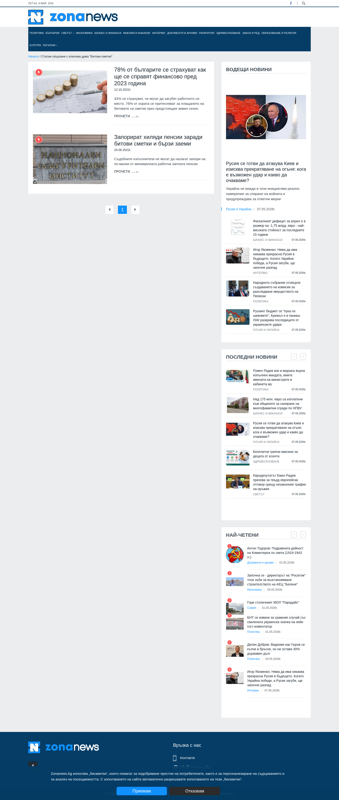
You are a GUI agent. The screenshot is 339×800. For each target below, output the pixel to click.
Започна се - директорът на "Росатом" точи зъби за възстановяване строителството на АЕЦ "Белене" (276, 579)
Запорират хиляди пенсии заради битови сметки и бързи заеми (158, 140)
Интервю (158, 33)
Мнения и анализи (136, 33)
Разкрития (206, 33)
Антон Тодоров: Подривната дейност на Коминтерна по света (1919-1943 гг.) (275, 552)
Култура (35, 45)
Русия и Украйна (238, 209)
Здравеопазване (228, 33)
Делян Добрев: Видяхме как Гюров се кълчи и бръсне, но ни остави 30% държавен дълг (276, 649)
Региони (50, 45)
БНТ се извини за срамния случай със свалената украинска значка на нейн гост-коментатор (276, 622)
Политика (37, 33)
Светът (67, 33)
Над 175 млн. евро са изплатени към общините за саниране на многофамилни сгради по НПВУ (278, 403)
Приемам (142, 791)
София (251, 607)
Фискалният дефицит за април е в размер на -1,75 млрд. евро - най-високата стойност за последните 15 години (279, 227)
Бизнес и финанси (107, 33)
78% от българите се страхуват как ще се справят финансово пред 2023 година (160, 76)
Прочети (126, 116)
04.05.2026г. (275, 589)
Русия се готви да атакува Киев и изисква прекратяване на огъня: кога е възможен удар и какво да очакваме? (266, 172)
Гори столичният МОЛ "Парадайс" (273, 602)
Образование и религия (279, 33)
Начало (33, 56)
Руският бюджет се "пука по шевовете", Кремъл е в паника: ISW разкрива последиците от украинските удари (277, 317)
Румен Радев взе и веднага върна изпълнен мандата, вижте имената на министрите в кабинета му (279, 377)
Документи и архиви (182, 33)
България (53, 33)
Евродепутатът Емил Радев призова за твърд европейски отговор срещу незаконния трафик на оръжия (279, 482)
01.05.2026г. (270, 607)
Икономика (84, 33)
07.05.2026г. (266, 209)
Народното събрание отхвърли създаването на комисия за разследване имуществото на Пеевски (276, 289)
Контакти (187, 758)
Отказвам (194, 791)
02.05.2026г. (287, 562)
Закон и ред (250, 33)
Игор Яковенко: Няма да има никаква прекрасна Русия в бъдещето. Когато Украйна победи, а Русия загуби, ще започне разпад (275, 258)
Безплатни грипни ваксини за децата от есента (275, 454)
